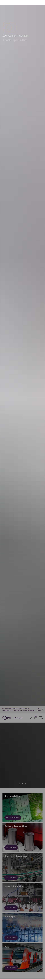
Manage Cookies (38, 497)
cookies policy (21, 492)
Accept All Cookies (11, 497)
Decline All (25, 497)
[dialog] (22, 489)
